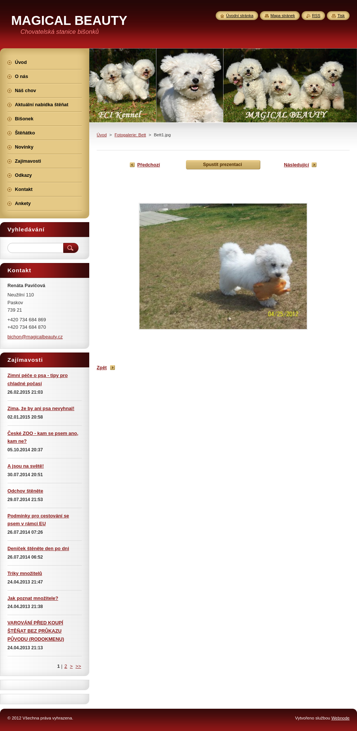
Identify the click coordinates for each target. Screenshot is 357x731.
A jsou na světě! (25, 466)
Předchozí (148, 165)
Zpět (102, 367)
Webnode (340, 718)
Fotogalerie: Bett (130, 135)
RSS (316, 15)
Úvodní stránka (239, 15)
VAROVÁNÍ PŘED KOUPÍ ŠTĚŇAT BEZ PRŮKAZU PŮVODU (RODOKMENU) (35, 631)
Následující (296, 165)
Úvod (102, 135)
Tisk (341, 15)
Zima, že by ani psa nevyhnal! (40, 408)
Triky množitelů (24, 573)
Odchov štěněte (25, 491)
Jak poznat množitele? (32, 598)
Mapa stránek (282, 15)
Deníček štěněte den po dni (38, 548)
